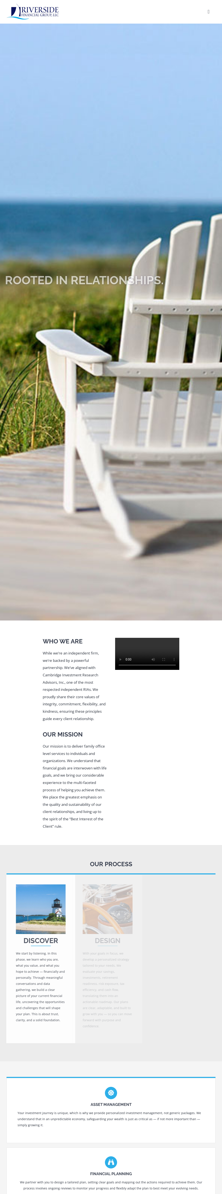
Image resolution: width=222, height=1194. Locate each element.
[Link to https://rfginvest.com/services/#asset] (111, 1093)
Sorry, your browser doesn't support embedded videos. (147, 654)
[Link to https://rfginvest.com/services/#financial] (111, 1162)
